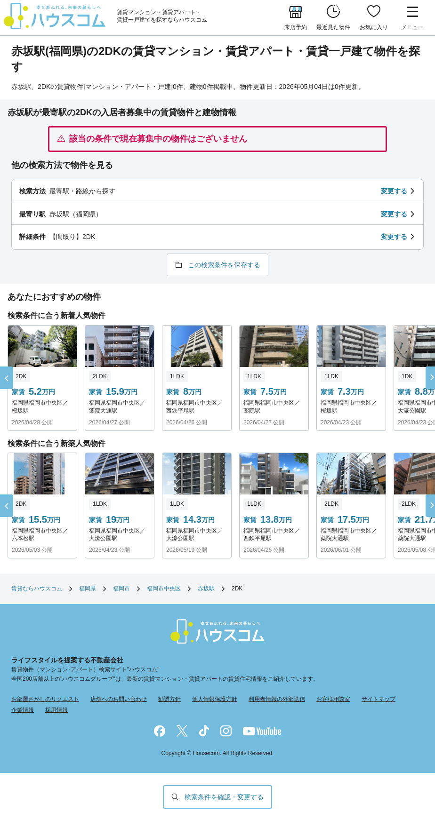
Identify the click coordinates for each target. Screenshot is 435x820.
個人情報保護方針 (214, 699)
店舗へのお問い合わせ (118, 699)
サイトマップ (378, 699)
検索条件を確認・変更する (224, 797)
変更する (394, 191)
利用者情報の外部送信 (277, 699)
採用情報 (56, 710)
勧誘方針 (169, 699)
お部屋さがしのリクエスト (45, 699)
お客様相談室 (333, 699)
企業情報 (22, 710)
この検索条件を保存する (224, 265)
